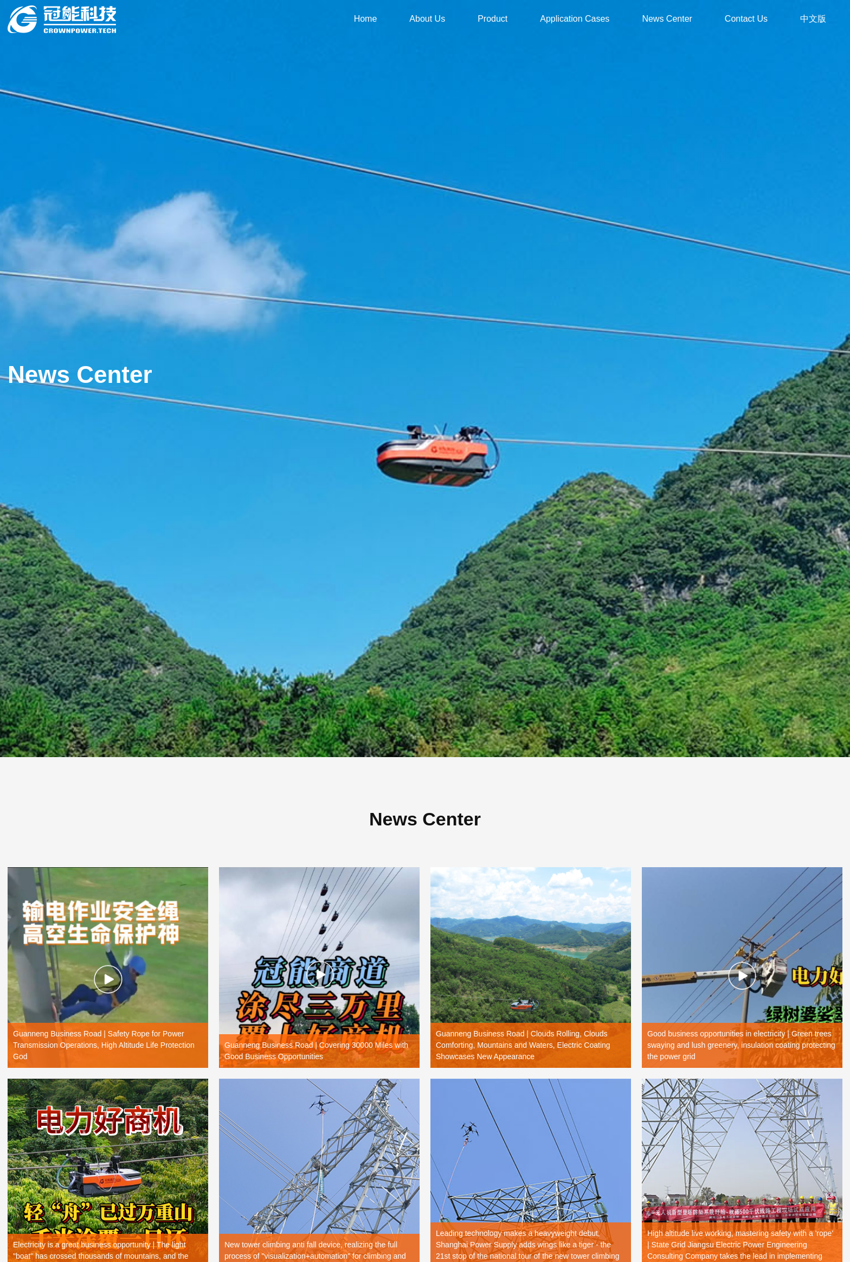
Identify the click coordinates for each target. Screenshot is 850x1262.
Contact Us (746, 18)
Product (492, 18)
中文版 (813, 18)
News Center (667, 18)
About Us (427, 18)
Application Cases (574, 18)
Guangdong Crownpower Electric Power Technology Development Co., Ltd (62, 19)
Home (365, 18)
